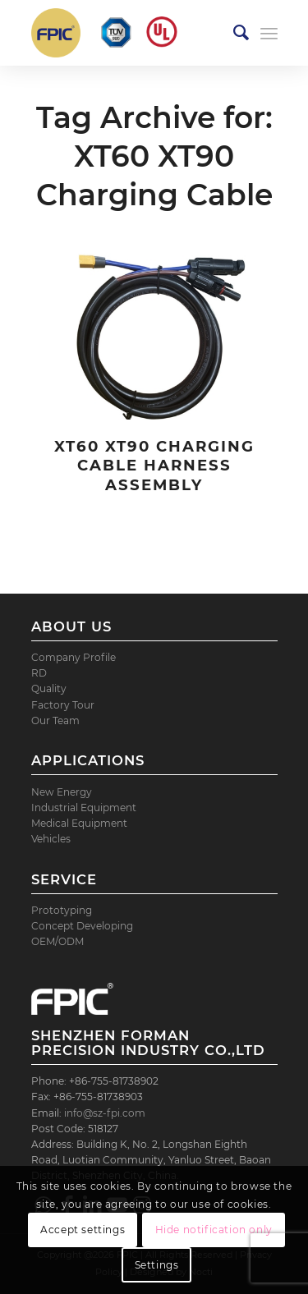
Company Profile (73, 657)
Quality (49, 688)
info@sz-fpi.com (104, 1113)
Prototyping (61, 910)
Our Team (55, 720)
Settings (157, 1265)
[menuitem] (233, 33)
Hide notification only (214, 1229)
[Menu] (269, 33)
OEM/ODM (57, 941)
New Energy (61, 792)
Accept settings (82, 1229)
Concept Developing (82, 926)
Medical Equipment (79, 823)
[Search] (233, 33)
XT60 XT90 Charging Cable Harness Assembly (154, 465)
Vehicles (51, 839)
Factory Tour (62, 705)
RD (39, 673)
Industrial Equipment (83, 807)
